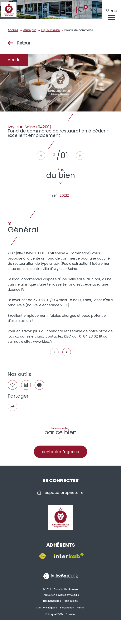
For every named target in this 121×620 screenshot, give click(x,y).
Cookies (70, 614)
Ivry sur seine (50, 30)
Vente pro (29, 30)
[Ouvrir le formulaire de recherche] (70, 10)
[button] (66, 352)
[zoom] (60, 82)
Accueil (13, 30)
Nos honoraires (52, 600)
